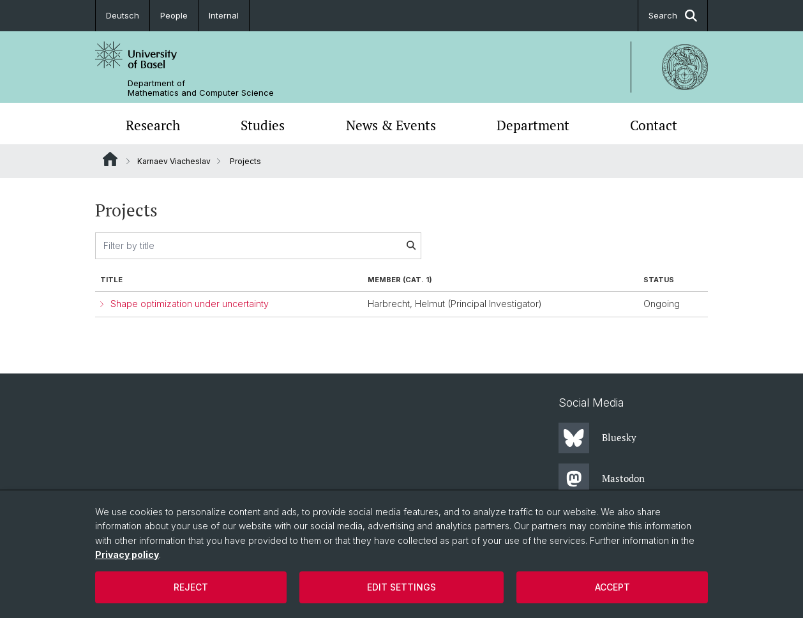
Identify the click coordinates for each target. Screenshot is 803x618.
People (174, 15)
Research (153, 125)
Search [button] (673, 16)
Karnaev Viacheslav (174, 161)
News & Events (391, 125)
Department (533, 125)
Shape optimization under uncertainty (189, 303)
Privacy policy (127, 554)
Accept (612, 587)
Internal (224, 15)
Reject (191, 587)
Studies (263, 125)
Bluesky (597, 438)
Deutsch (122, 15)
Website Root (110, 159)
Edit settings (401, 587)
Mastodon (602, 479)
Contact (653, 125)
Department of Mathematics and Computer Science (201, 88)
